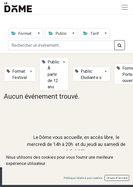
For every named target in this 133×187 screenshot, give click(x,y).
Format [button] (22, 33)
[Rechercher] (119, 45)
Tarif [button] (91, 33)
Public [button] (58, 33)
